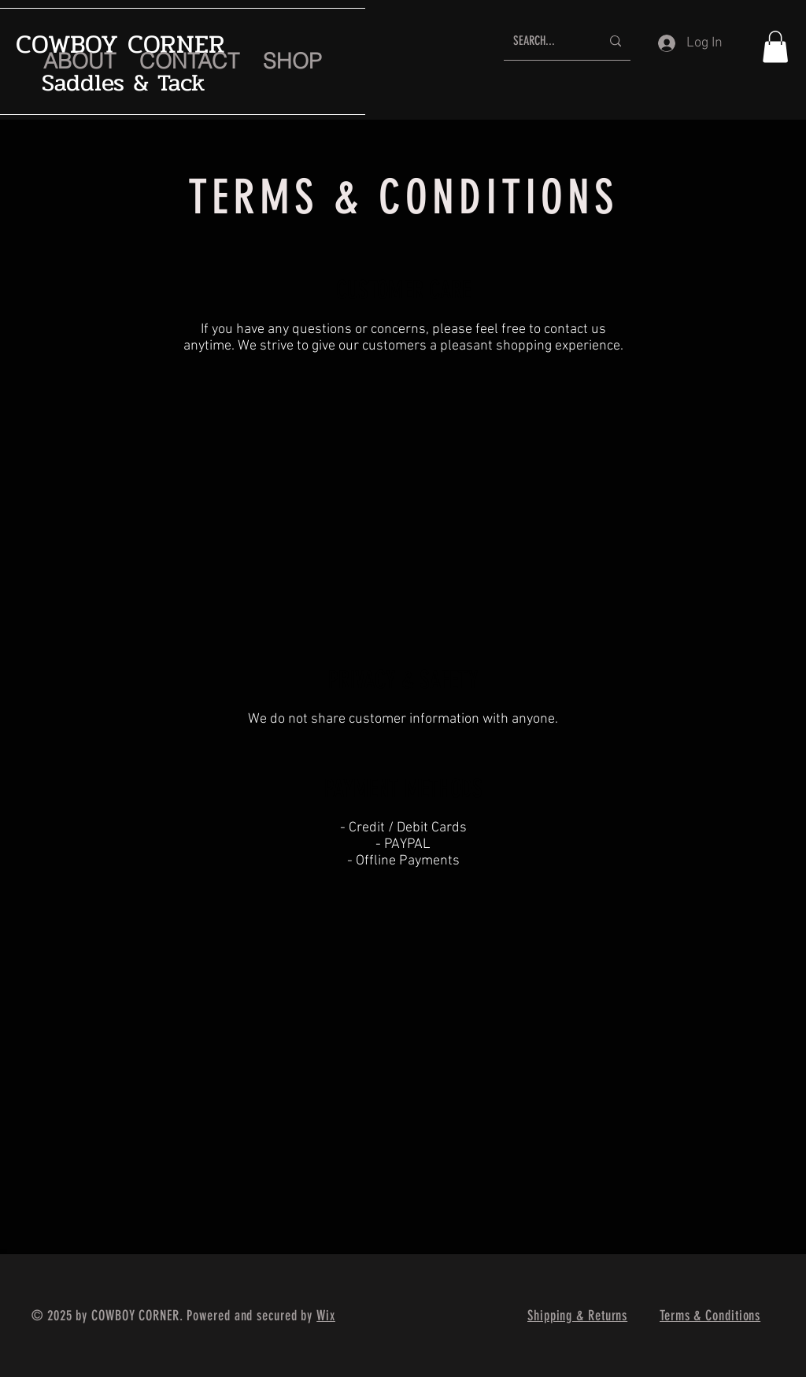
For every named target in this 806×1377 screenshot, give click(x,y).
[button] (775, 47)
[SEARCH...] (545, 41)
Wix (325, 1315)
